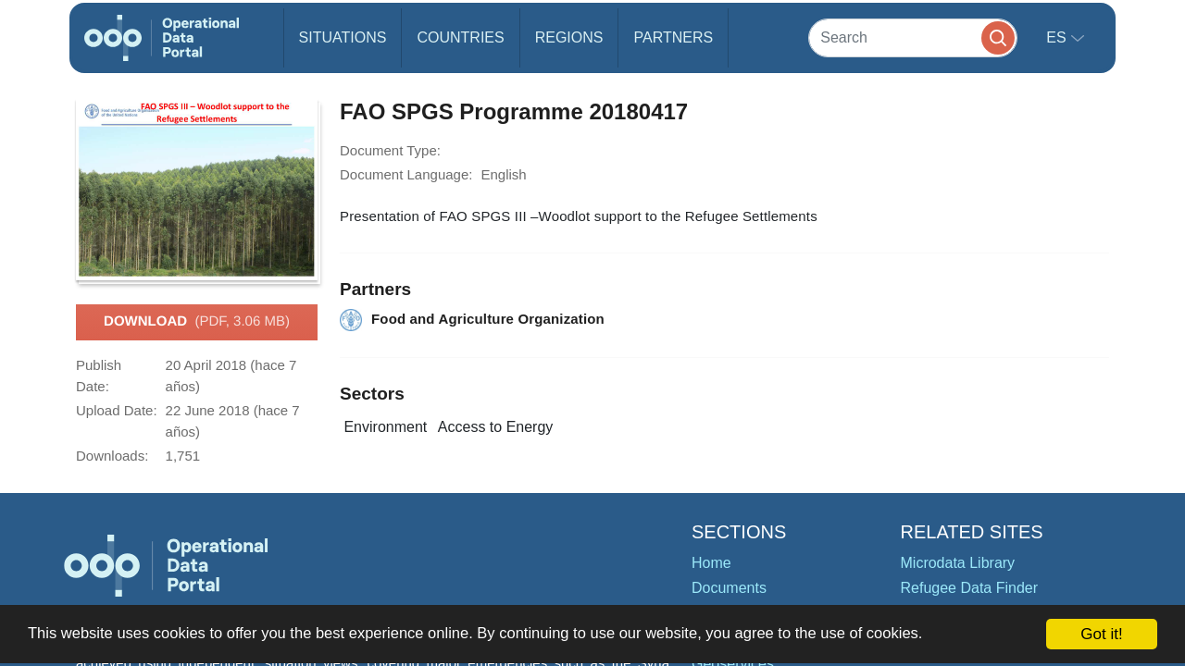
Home (711, 563)
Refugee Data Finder (970, 588)
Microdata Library (958, 563)
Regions (569, 37)
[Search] (912, 37)
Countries (460, 37)
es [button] (1058, 37)
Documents (729, 588)
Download (197, 322)
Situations (343, 37)
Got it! (1101, 634)
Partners (673, 37)
